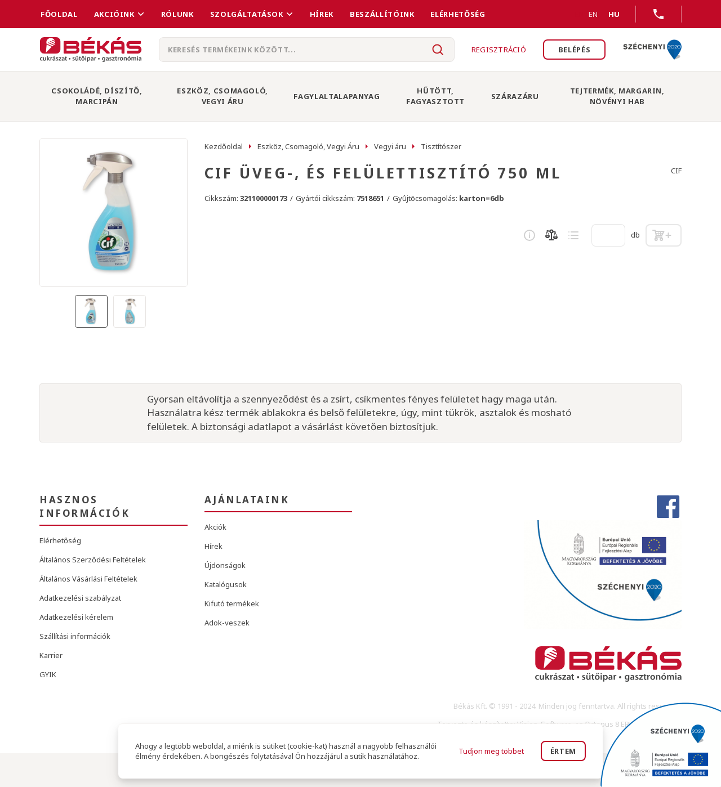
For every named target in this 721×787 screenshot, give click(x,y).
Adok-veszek (227, 623)
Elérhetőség (457, 14)
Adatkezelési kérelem (76, 617)
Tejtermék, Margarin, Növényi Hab (617, 96)
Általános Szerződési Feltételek (92, 560)
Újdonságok (225, 565)
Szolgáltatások (246, 14)
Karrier (51, 655)
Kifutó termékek (231, 603)
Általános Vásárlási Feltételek (88, 579)
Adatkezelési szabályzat (80, 598)
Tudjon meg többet (491, 751)
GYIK (47, 674)
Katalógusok (225, 584)
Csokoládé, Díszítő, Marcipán (96, 96)
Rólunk (177, 14)
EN (579, 14)
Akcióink (114, 14)
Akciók (215, 527)
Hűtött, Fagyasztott (435, 96)
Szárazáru (515, 96)
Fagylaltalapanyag (336, 96)
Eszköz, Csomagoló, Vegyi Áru (222, 96)
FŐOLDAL (59, 14)
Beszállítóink (382, 14)
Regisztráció (498, 49)
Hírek (321, 14)
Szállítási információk (74, 636)
